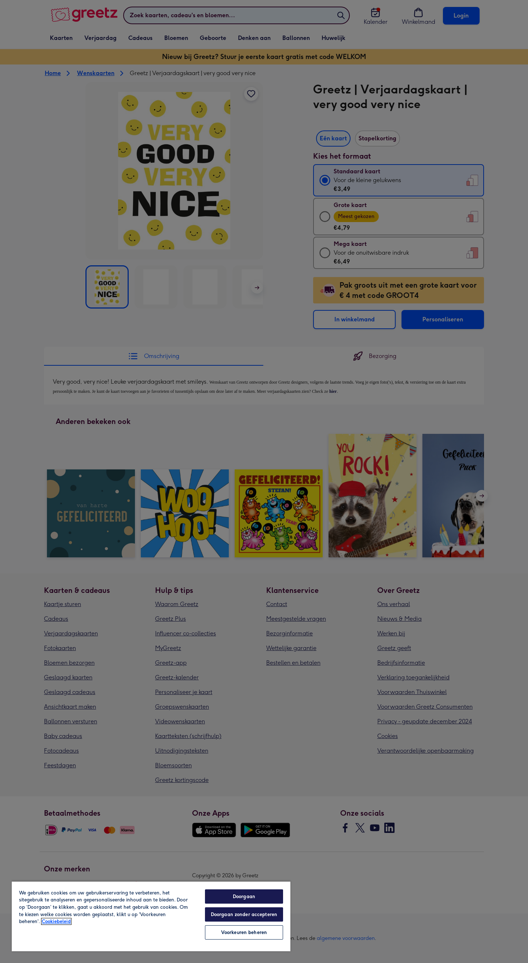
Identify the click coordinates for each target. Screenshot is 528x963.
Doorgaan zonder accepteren (244, 914)
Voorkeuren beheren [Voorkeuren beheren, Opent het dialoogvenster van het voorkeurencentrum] (244, 932)
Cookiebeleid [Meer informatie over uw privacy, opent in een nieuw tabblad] (56, 921)
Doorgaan (244, 896)
